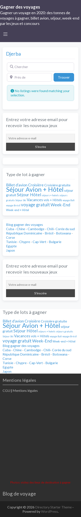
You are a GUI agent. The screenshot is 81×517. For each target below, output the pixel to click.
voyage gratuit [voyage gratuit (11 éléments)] (35, 204)
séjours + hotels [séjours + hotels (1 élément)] (50, 195)
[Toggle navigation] (5, 34)
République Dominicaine (24, 233)
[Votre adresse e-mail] (40, 138)
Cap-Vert (39, 242)
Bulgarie (55, 242)
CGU (6, 390)
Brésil (49, 233)
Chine (21, 229)
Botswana (63, 233)
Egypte (11, 246)
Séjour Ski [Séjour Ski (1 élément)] (20, 200)
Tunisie (11, 242)
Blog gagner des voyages (24, 224)
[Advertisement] (40, 437)
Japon (10, 250)
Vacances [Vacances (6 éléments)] (35, 199)
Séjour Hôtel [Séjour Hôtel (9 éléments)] (29, 194)
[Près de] (29, 77)
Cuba (10, 229)
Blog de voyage (19, 494)
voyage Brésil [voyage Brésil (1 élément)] (13, 205)
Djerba (13, 54)
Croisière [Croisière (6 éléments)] (36, 184)
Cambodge (36, 229)
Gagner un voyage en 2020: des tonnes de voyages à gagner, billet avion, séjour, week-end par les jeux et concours (39, 18)
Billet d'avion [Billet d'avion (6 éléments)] (16, 184)
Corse (10, 237)
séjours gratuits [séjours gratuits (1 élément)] (64, 331)
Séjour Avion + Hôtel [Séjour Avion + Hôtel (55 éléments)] (35, 189)
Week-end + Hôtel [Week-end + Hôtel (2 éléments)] (17, 210)
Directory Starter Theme (53, 507)
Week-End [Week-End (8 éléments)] (60, 204)
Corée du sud (65, 229)
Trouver (66, 77)
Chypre (24, 242)
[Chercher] (40, 66)
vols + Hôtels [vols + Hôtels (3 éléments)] (53, 200)
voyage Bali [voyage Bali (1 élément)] (69, 200)
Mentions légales (25, 390)
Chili (50, 229)
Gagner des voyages (20, 6)
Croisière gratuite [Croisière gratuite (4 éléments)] (57, 185)
